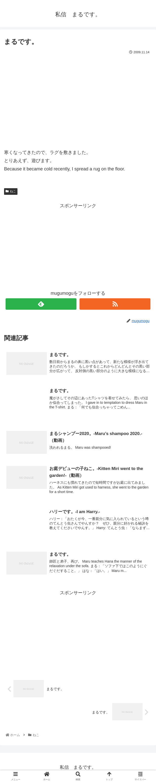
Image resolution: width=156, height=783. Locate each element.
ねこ (11, 191)
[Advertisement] (78, 245)
